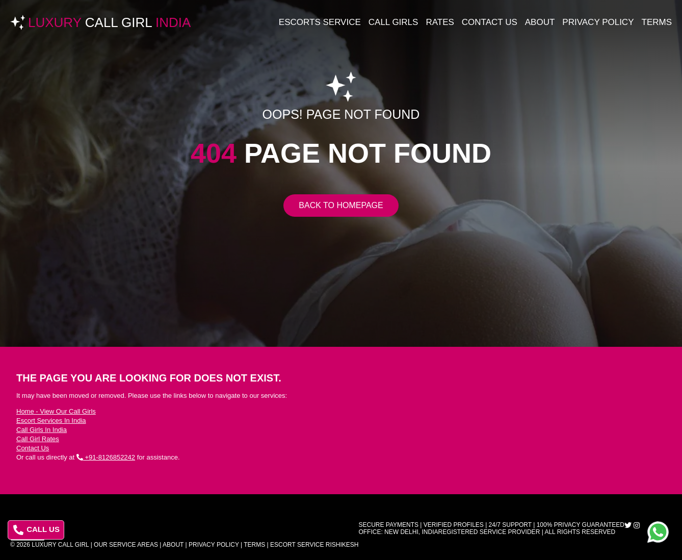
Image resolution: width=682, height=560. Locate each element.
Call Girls (393, 22)
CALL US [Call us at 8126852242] (36, 530)
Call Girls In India (41, 430)
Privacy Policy (598, 22)
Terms (657, 22)
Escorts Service (320, 22)
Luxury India (109, 22)
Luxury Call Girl (60, 544)
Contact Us (489, 22)
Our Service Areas (126, 544)
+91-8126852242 (105, 457)
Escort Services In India (51, 420)
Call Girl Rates (37, 439)
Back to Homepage (341, 205)
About (540, 22)
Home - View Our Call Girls (56, 411)
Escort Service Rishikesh (314, 544)
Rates (440, 22)
